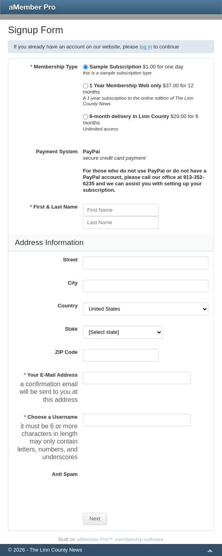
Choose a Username (51, 417)
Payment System (57, 152)
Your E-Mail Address (51, 375)
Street (70, 260)
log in (145, 47)
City (73, 283)
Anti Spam (64, 474)
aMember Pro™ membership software (120, 539)
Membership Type (53, 67)
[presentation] (144, 486)
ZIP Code (66, 352)
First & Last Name (53, 207)
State (71, 329)
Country (68, 306)
